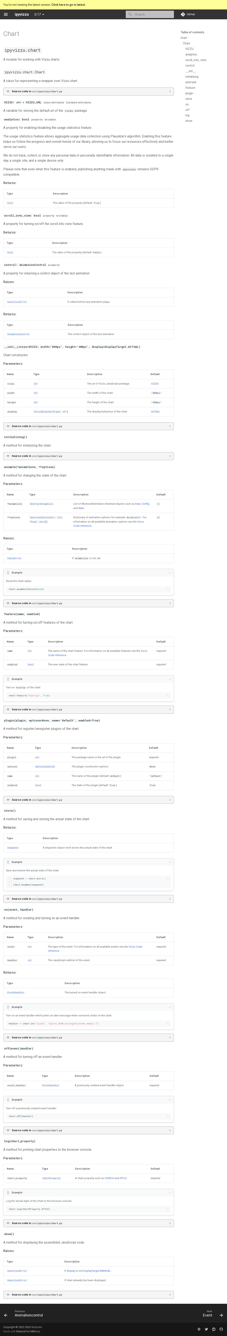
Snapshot (12, 847)
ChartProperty (52, 1178)
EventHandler (15, 992)
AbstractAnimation (41, 503)
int (59, 517)
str (36, 383)
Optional (35, 517)
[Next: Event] (211, 1314)
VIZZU (154, 383)
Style (81, 508)
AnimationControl (18, 334)
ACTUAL (155, 411)
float (33, 521)
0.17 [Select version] (38, 14)
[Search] (150, 14)
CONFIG (109, 1178)
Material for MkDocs (28, 1331)
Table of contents (192, 32)
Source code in (37, 91)
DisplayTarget (51, 411)
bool (10, 203)
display (71, 1270)
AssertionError (17, 302)
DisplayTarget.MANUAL (97, 1270)
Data (137, 503)
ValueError (14, 558)
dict (42, 521)
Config (145, 503)
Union (37, 411)
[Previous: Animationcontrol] (24, 1314)
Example (17, 572)
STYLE (123, 1178)
